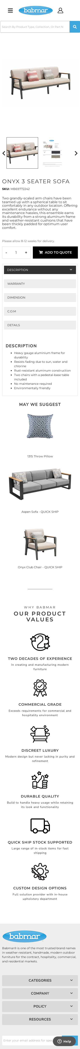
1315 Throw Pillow (40, 456)
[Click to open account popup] (60, 10)
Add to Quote (58, 252)
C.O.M (11, 311)
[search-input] (34, 26)
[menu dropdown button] (10, 10)
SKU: (5, 189)
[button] (40, 27)
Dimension (16, 297)
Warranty (16, 284)
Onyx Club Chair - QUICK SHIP (40, 567)
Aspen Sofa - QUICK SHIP (40, 512)
